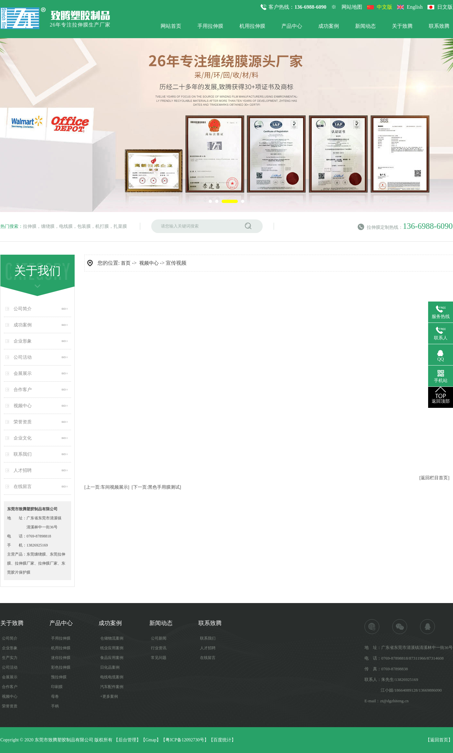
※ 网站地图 (346, 7)
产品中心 (291, 26)
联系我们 (23, 454)
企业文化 (23, 438)
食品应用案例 (111, 657)
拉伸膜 (30, 226)
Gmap (150, 739)
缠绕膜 (48, 226)
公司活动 (23, 357)
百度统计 (222, 739)
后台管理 (127, 739)
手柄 (55, 706)
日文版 (445, 7)
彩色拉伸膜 (60, 667)
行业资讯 (158, 648)
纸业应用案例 (111, 648)
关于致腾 (402, 26)
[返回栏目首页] (434, 477)
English (415, 7)
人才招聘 (23, 470)
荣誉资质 (23, 421)
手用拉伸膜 (210, 26)
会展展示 (23, 373)
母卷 (55, 696)
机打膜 (102, 226)
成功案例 (328, 26)
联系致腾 (439, 26)
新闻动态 (365, 26)
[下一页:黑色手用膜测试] (156, 487)
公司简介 (23, 308)
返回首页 (439, 739)
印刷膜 (57, 686)
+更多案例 (109, 696)
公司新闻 (158, 638)
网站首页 (171, 26)
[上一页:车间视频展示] (106, 487)
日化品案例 (110, 667)
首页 (126, 263)
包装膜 (84, 226)
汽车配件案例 (111, 686)
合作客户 (23, 389)
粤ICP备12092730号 (184, 739)
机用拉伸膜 (252, 26)
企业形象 (23, 341)
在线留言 (23, 486)
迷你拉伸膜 (60, 657)
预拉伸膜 (59, 677)
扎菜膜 (120, 226)
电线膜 (66, 226)
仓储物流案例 (111, 638)
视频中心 (23, 405)
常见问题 (158, 657)
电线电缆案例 (111, 677)
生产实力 (9, 657)
